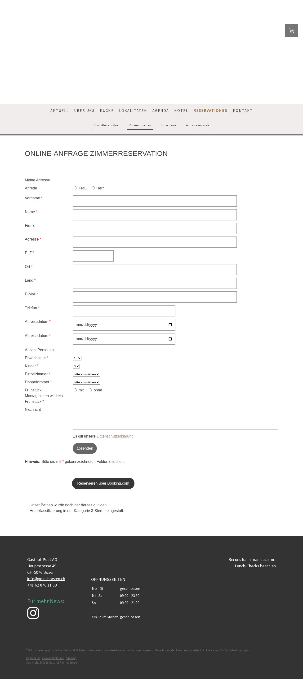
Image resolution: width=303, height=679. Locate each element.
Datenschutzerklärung (115, 436)
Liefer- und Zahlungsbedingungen (227, 650)
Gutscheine (168, 125)
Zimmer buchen (140, 125)
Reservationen (210, 110)
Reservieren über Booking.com (103, 483)
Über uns (84, 110)
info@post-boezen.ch (46, 578)
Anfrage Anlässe (197, 125)
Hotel (181, 110)
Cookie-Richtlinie (53, 658)
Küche (107, 110)
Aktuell (59, 110)
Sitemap (71, 658)
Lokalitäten (133, 110)
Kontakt (243, 110)
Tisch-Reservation (107, 125)
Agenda (160, 110)
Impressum (33, 658)
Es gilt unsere (103, 436)
